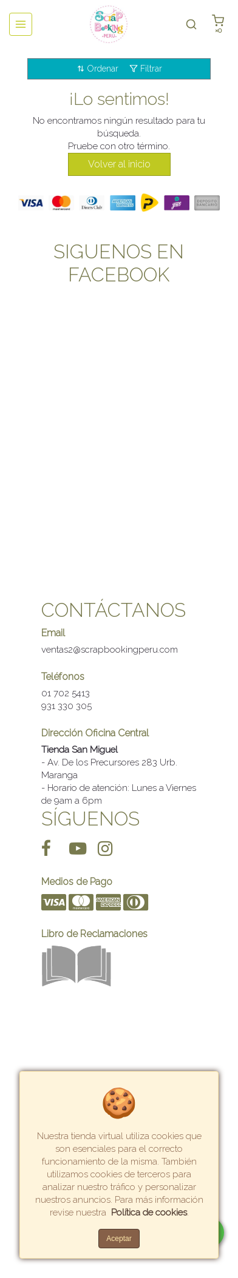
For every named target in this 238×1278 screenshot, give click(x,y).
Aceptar (118, 1238)
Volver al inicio (119, 164)
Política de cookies (149, 1212)
